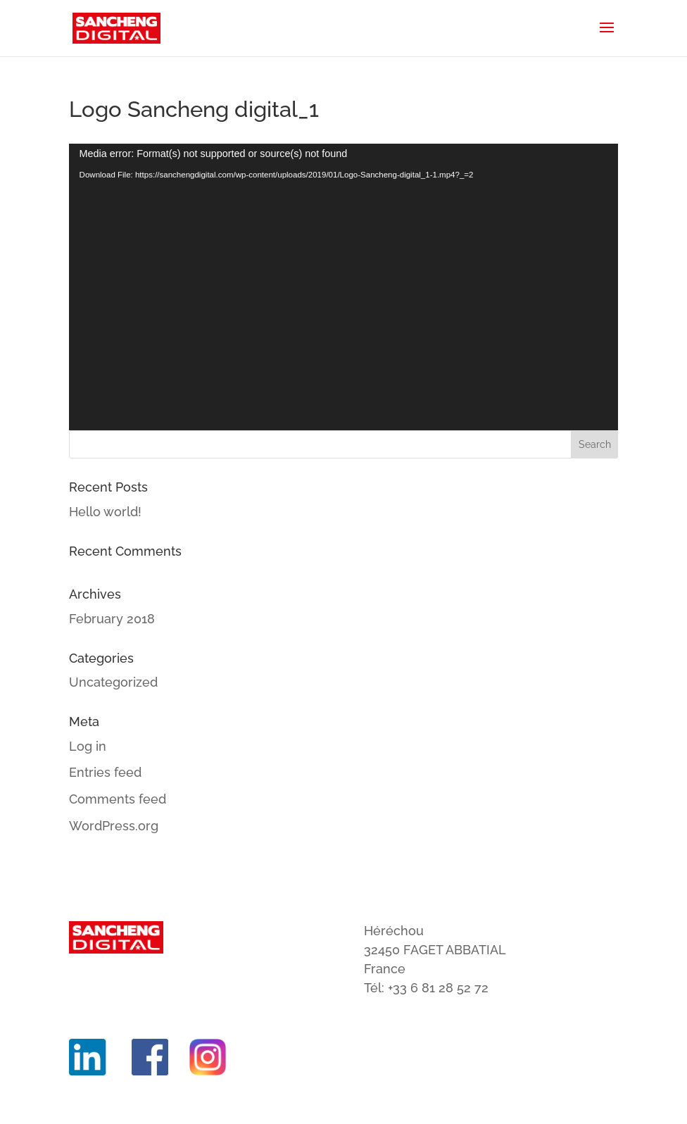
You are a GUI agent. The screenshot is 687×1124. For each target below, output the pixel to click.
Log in (87, 746)
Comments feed (117, 799)
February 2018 (112, 618)
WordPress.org (113, 825)
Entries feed (105, 772)
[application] (344, 287)
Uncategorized (113, 682)
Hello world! (105, 511)
